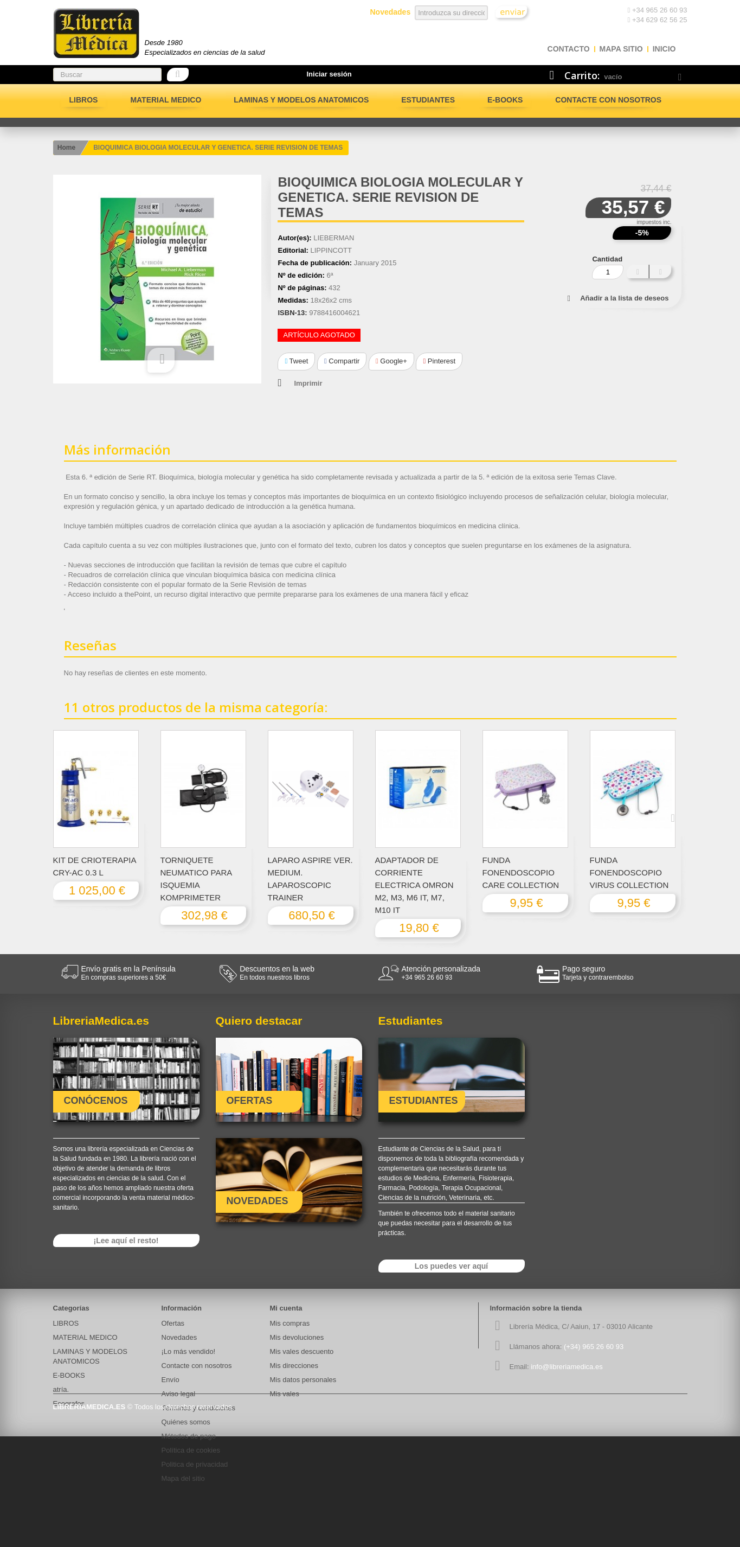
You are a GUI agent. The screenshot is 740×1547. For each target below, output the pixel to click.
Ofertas (173, 1323)
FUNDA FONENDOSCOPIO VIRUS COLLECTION (629, 872)
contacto (569, 48)
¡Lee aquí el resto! (126, 1240)
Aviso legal (179, 1394)
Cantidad (607, 259)
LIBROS (83, 99)
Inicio (664, 48)
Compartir (341, 361)
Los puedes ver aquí (451, 1266)
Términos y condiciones (199, 1408)
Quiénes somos (186, 1422)
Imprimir (308, 383)
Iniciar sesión (329, 74)
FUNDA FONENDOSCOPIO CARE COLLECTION (520, 872)
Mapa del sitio (183, 1478)
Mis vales (284, 1394)
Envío (170, 1380)
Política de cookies (191, 1450)
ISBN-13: (292, 313)
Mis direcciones (294, 1365)
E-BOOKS (505, 99)
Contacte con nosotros (608, 99)
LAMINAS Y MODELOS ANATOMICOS (301, 99)
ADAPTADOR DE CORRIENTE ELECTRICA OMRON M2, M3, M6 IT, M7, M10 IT (414, 885)
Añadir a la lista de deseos (624, 298)
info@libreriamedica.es (566, 1367)
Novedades (179, 1337)
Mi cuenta (286, 1308)
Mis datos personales (303, 1380)
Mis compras (290, 1323)
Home (66, 147)
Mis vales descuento (302, 1351)
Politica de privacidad (195, 1464)
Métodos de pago (189, 1436)
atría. (61, 1389)
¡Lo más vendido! (189, 1351)
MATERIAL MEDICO (165, 99)
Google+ (391, 361)
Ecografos (69, 1403)
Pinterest (439, 361)
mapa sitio (621, 48)
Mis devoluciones (297, 1337)
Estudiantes (428, 99)
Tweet (296, 361)
